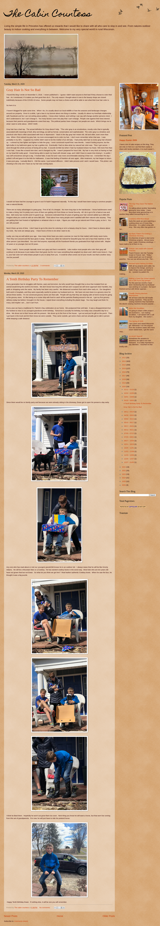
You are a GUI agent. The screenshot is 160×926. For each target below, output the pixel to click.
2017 (124, 376)
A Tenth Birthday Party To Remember (32, 279)
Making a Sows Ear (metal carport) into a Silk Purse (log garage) (142, 279)
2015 (124, 368)
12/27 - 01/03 (129, 462)
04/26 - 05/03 (129, 415)
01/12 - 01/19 (129, 389)
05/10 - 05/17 (129, 422)
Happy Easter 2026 (128, 140)
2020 (124, 386)
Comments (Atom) (21, 921)
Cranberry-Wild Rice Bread (139, 219)
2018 (124, 379)
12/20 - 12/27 (129, 459)
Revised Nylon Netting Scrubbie (141, 263)
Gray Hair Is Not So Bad (23, 90)
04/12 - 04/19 (129, 412)
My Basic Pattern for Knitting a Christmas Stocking (140, 235)
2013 (124, 361)
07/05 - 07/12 (129, 433)
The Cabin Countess (47, 14)
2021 (124, 467)
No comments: (45, 907)
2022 (124, 470)
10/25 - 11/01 (129, 448)
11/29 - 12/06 (129, 455)
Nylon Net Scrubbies (136, 308)
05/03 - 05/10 (129, 419)
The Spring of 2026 (136, 321)
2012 (124, 358)
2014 (124, 365)
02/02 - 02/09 (129, 393)
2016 (124, 372)
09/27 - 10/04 (129, 441)
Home (60, 916)
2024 (124, 478)
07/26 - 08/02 (129, 437)
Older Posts (109, 916)
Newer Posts (10, 916)
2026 (124, 485)
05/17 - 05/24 (129, 426)
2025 (124, 481)
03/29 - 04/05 (129, 400)
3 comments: (45, 266)
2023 (124, 474)
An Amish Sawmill (135, 336)
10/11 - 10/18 (129, 444)
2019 (124, 383)
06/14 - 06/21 (129, 430)
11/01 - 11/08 (129, 451)
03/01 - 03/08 (129, 397)
